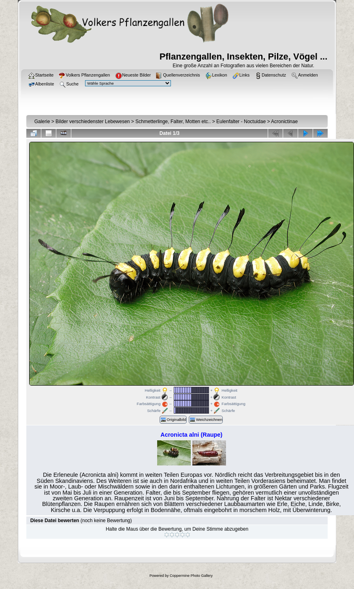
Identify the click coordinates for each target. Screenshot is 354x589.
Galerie (42, 121)
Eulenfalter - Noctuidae (241, 121)
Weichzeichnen (205, 419)
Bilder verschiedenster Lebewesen (92, 121)
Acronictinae (284, 121)
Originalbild (173, 419)
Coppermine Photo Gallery (191, 576)
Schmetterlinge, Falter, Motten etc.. (173, 121)
